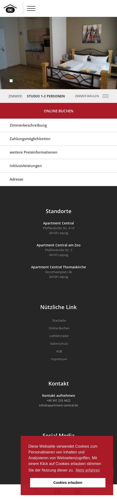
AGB (59, 351)
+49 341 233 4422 (58, 400)
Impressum (59, 359)
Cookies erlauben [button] (67, 483)
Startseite (59, 320)
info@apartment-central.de (58, 405)
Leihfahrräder (59, 336)
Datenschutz (59, 343)
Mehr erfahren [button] (88, 470)
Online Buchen (58, 110)
